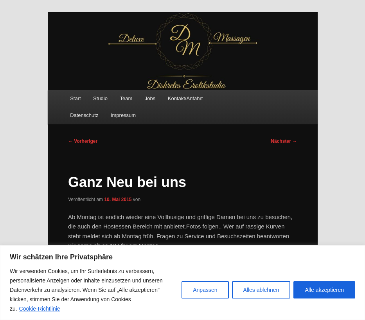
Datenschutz (84, 115)
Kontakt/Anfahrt (185, 98)
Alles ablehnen (261, 290)
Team (126, 98)
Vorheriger (82, 141)
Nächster (284, 141)
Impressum (123, 115)
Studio (100, 98)
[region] (182, 282)
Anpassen (205, 290)
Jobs (150, 98)
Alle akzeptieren (324, 290)
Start (75, 98)
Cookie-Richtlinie (39, 309)
